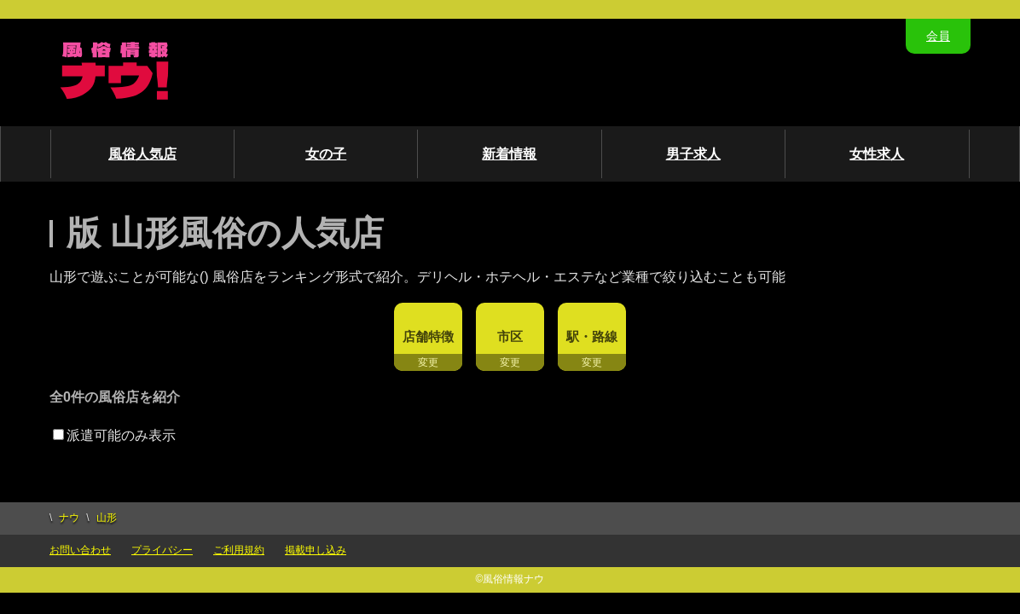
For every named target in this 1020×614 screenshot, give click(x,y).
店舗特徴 (428, 336)
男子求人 (693, 154)
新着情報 (509, 154)
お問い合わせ (80, 550)
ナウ (69, 518)
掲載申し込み (315, 550)
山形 (106, 518)
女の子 (325, 154)
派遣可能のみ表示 (114, 435)
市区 (510, 336)
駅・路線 (591, 336)
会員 (938, 36)
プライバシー (162, 550)
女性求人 (876, 154)
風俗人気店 (142, 154)
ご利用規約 (238, 550)
